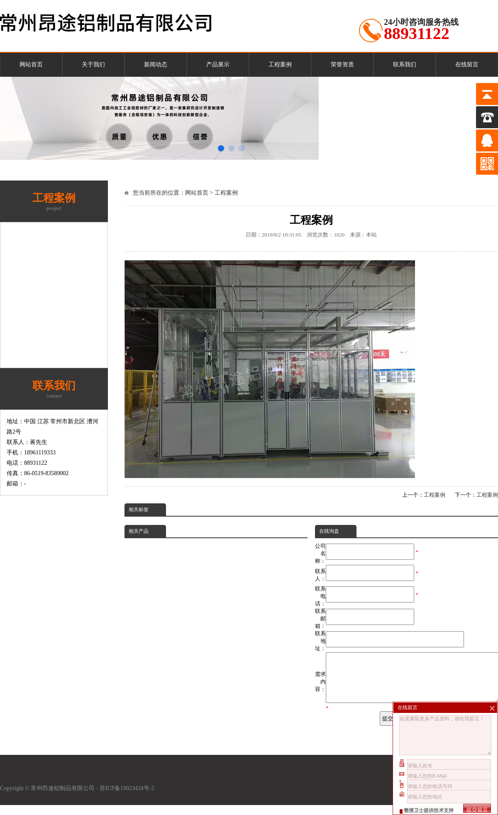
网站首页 (31, 64)
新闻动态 (155, 64)
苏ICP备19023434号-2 (128, 798)
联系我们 (404, 64)
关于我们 (93, 64)
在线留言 (466, 64)
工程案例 (280, 64)
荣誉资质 (342, 64)
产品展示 (217, 64)
